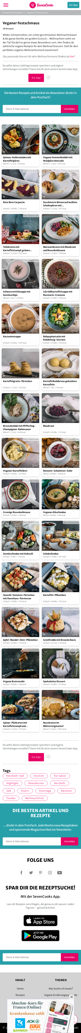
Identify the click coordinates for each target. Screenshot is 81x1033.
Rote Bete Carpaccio (14, 202)
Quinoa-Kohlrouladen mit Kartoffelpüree (17, 159)
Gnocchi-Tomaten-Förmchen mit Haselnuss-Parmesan (18, 597)
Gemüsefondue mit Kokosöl (18, 553)
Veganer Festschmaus (37, 12)
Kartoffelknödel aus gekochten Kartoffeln (60, 383)
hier (72, 56)
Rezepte (20, 995)
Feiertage (45, 790)
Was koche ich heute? (61, 988)
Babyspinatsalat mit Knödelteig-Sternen (54, 338)
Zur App (73, 5)
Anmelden (69, 109)
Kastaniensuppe (12, 336)
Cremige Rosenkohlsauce (16, 512)
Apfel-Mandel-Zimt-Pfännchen (20, 640)
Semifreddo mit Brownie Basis (59, 640)
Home (20, 988)
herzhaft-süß (15, 775)
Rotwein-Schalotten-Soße (57, 470)
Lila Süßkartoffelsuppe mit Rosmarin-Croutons (57, 293)
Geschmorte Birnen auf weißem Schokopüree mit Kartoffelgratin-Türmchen (60, 204)
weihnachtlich (34, 798)
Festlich (39, 775)
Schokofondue (51, 553)
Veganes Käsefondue (54, 512)
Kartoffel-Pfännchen (54, 595)
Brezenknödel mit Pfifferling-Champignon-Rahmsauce (19, 427)
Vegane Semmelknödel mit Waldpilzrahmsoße (58, 159)
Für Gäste (60, 775)
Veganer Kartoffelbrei (15, 470)
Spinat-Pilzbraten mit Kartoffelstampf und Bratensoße (15, 724)
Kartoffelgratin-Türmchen (17, 381)
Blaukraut (48, 425)
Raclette (66, 790)
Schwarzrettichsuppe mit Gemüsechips (16, 293)
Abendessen (36, 783)
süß (8, 790)
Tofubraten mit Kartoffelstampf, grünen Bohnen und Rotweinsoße (17, 249)
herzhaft (59, 783)
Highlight (12, 783)
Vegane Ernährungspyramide (60, 995)
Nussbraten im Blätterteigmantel (53, 724)
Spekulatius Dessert (54, 681)
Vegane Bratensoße (14, 681)
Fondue (11, 798)
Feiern (25, 790)
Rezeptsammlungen (12, 12)
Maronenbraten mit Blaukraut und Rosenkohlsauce (59, 249)
